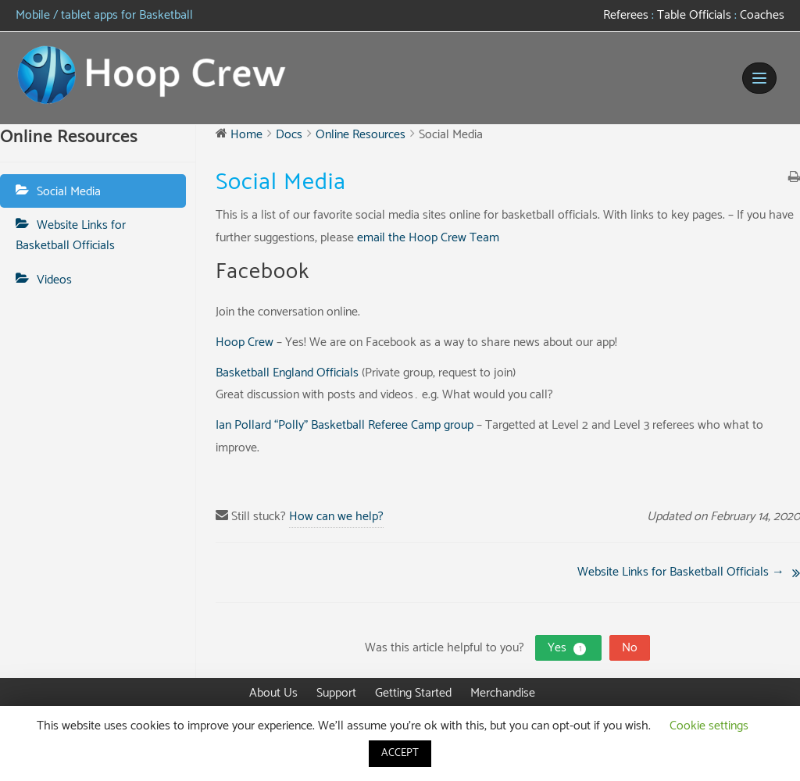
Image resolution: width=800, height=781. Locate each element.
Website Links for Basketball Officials (71, 235)
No (630, 647)
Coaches (760, 15)
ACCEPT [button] (400, 753)
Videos (54, 280)
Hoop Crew (244, 342)
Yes (568, 647)
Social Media (69, 191)
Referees (625, 15)
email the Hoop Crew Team (428, 237)
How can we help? (336, 516)
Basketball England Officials (287, 372)
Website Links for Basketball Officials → (680, 572)
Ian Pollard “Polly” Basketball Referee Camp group (344, 425)
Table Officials (694, 15)
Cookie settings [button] (709, 725)
